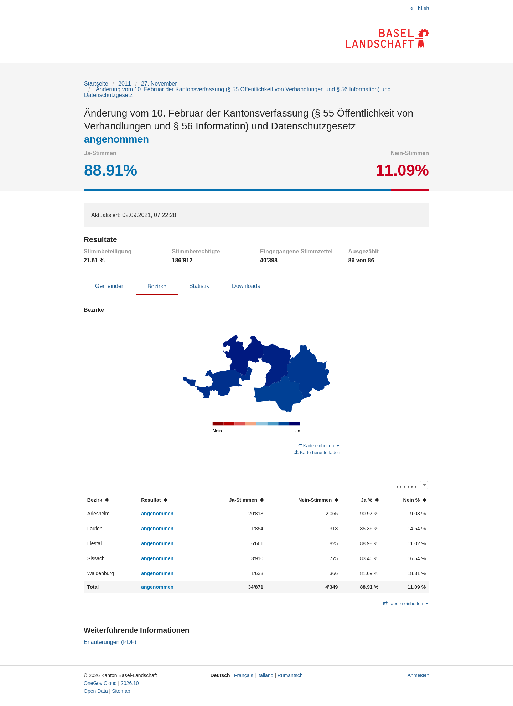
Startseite (96, 84)
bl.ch (423, 8)
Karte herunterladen (317, 452)
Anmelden (418, 675)
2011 (124, 84)
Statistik (199, 286)
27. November (159, 84)
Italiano (265, 675)
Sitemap (121, 691)
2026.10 (130, 683)
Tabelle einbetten (405, 603)
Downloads (246, 286)
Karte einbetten (318, 445)
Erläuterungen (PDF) (110, 642)
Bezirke (156, 286)
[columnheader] (111, 500)
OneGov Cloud (100, 683)
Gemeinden (110, 286)
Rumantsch (290, 675)
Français (243, 675)
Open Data (96, 691)
